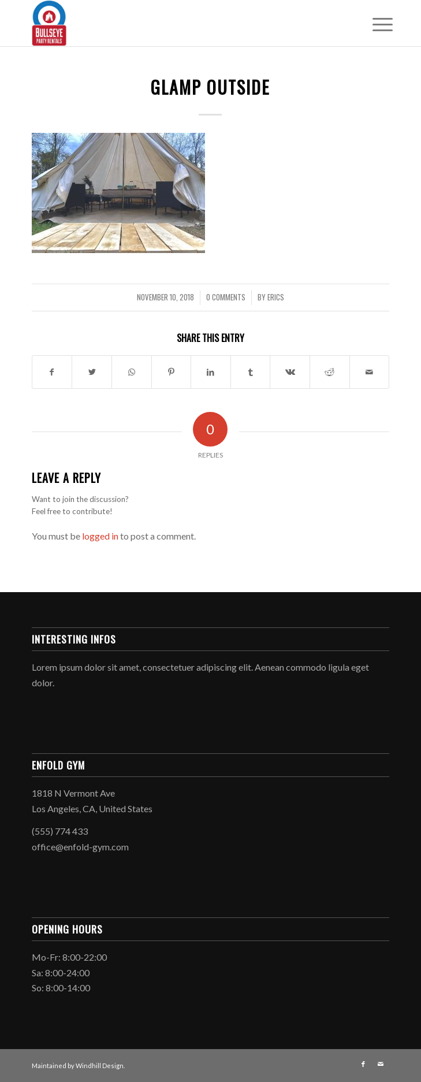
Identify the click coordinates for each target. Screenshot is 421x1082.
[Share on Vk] (290, 372)
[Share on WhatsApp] (131, 372)
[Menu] (373, 24)
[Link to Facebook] (363, 1064)
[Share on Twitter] (91, 372)
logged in (100, 535)
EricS (275, 297)
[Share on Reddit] (329, 372)
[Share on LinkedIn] (210, 372)
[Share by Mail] (369, 372)
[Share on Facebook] (52, 372)
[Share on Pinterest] (171, 372)
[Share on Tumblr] (250, 372)
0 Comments (225, 297)
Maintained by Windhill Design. (78, 1065)
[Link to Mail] (380, 1064)
